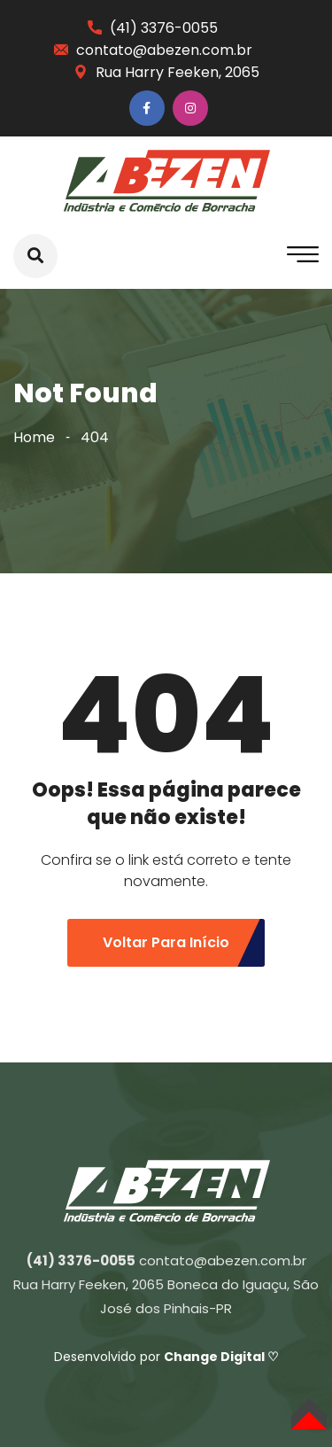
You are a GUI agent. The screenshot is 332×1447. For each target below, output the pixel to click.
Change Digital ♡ (221, 1356)
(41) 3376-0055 (164, 28)
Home (34, 437)
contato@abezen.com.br (164, 50)
